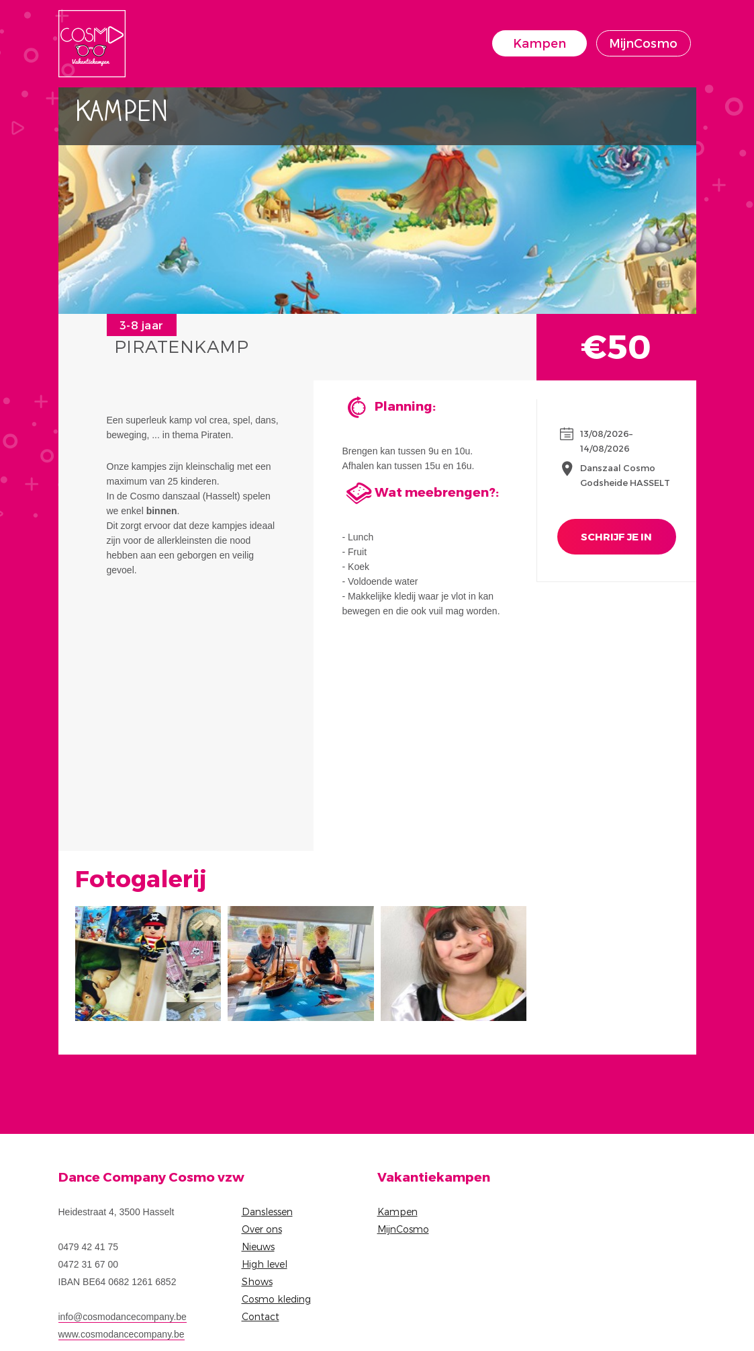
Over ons (262, 1229)
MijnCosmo (643, 43)
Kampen (539, 43)
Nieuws (258, 1246)
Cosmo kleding (276, 1299)
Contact (260, 1316)
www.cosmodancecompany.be (121, 1334)
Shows (257, 1281)
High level (264, 1264)
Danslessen (267, 1211)
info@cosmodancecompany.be (122, 1316)
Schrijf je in (616, 536)
